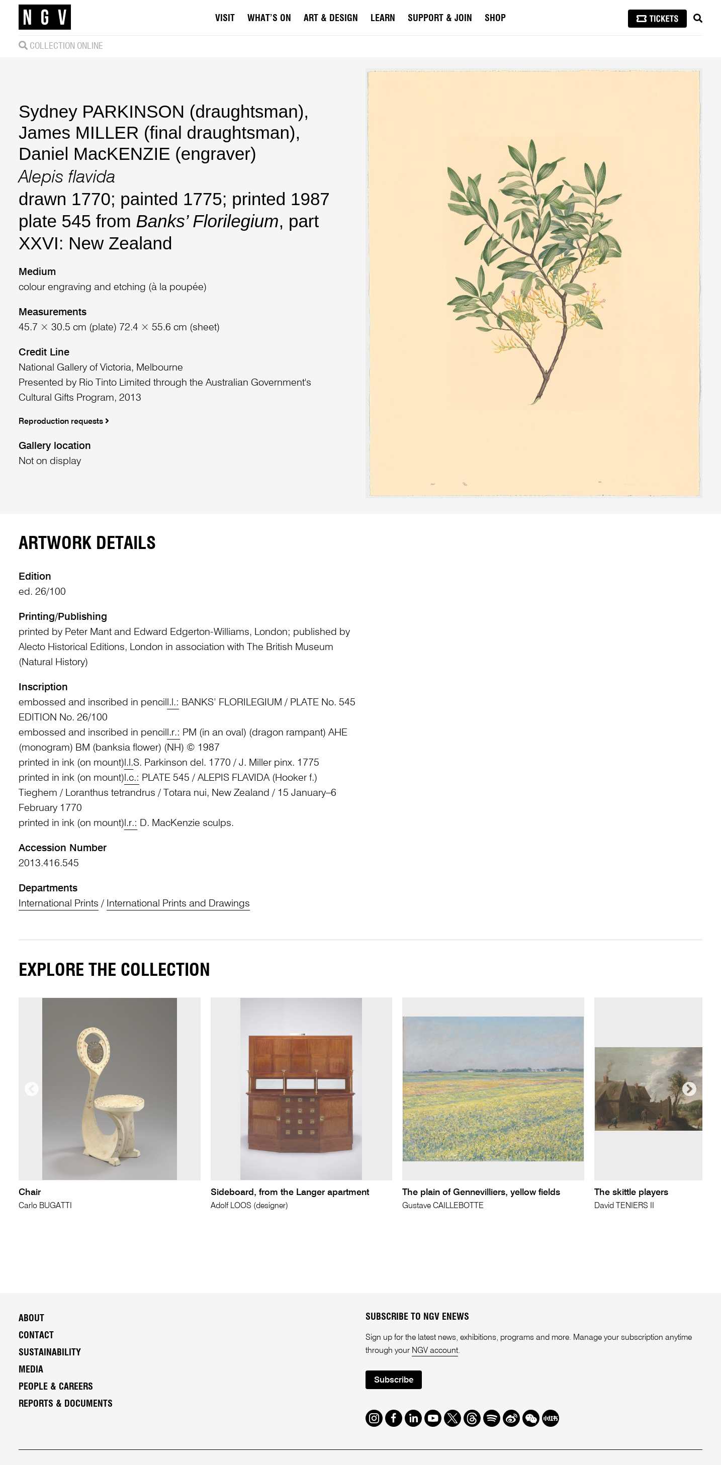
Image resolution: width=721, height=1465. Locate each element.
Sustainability (50, 1352)
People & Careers (56, 1387)
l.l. (128, 763)
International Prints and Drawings (178, 904)
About (31, 1318)
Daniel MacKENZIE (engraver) (137, 153)
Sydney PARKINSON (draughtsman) (161, 111)
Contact (36, 1335)
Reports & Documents (66, 1404)
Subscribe (393, 1380)
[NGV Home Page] (45, 17)
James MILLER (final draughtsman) (157, 132)
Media (31, 1370)
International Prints (59, 904)
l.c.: (131, 778)
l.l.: (173, 703)
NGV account (435, 1351)
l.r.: (173, 733)
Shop (495, 18)
